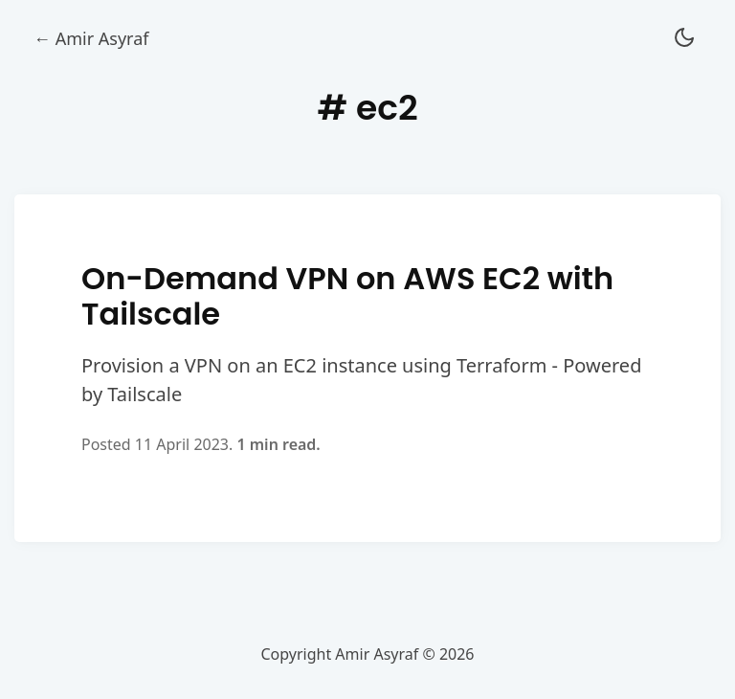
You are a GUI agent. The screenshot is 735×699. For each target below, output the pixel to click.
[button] (684, 39)
